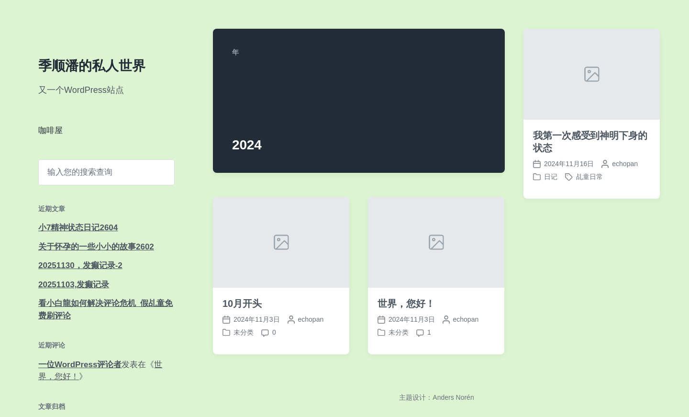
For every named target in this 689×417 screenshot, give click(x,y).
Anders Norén (453, 397)
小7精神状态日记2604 (78, 227)
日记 (550, 176)
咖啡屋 (50, 130)
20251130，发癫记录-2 (80, 265)
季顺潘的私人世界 (91, 65)
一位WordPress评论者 (80, 364)
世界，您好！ (406, 303)
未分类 (243, 332)
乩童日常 (589, 176)
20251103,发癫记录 (73, 284)
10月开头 (242, 303)
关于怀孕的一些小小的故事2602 (96, 246)
